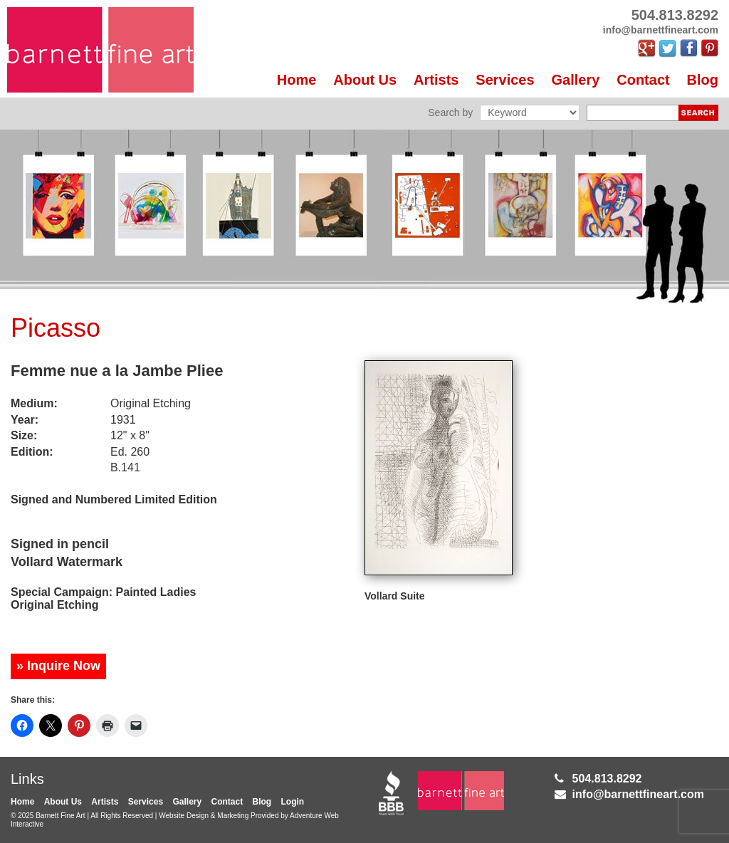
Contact (643, 80)
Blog (702, 80)
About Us (365, 80)
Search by (450, 112)
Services (505, 80)
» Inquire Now (58, 666)
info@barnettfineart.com (638, 794)
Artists (436, 80)
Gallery (576, 80)
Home (297, 80)
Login (293, 802)
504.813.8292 (607, 779)
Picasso (55, 327)
